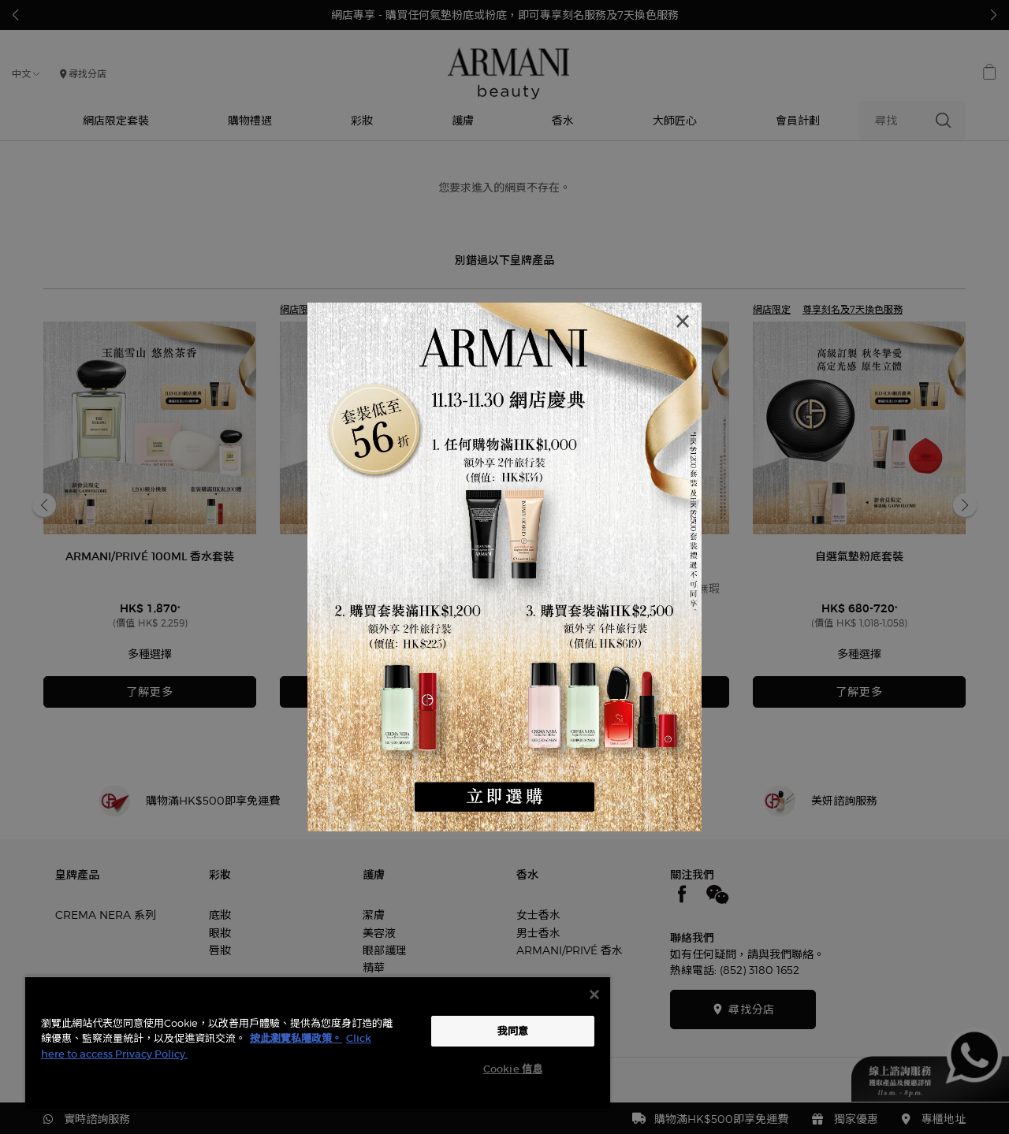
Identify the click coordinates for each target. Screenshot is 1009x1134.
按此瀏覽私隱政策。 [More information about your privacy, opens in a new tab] (296, 1038)
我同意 (512, 1031)
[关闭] (594, 994)
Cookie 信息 (512, 1069)
